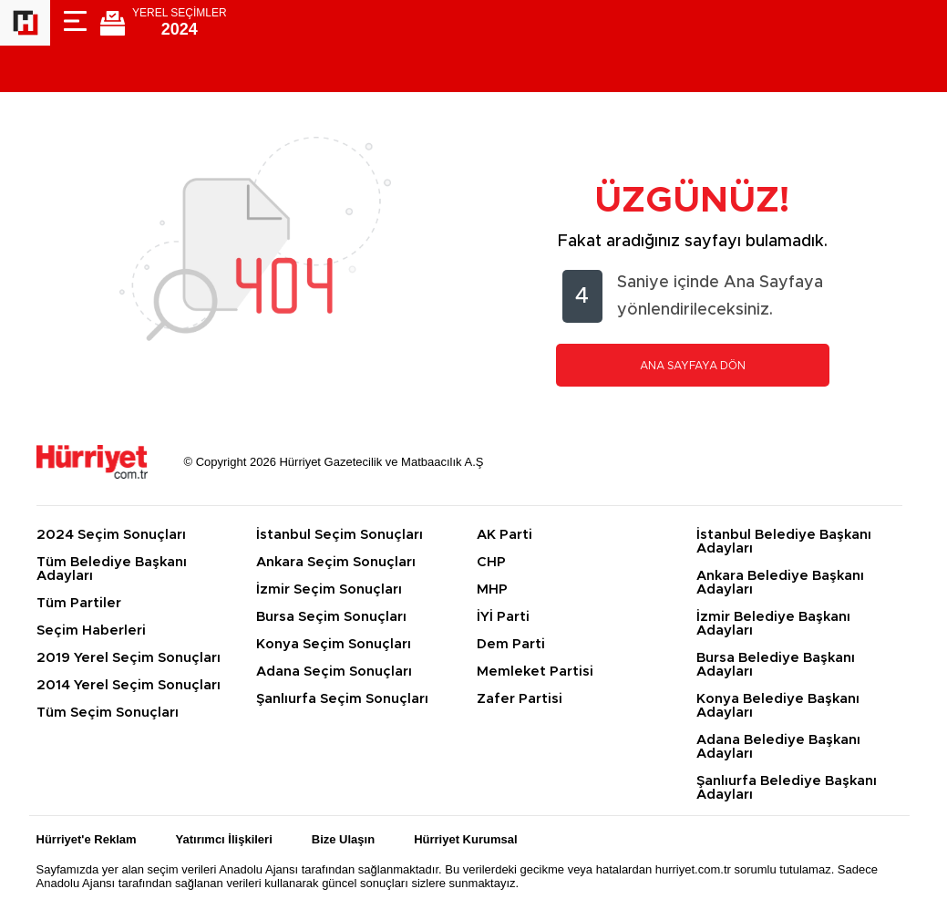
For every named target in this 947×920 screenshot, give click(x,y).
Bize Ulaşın (343, 839)
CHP (491, 562)
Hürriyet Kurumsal (465, 839)
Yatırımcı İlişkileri (224, 839)
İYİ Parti (503, 617)
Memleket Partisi (535, 671)
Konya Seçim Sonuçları (333, 644)
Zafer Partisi (519, 699)
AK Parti (504, 535)
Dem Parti (511, 644)
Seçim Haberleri (91, 630)
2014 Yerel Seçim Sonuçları (128, 685)
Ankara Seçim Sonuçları (336, 562)
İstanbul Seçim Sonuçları (339, 535)
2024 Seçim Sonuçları (111, 535)
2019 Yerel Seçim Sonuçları (128, 658)
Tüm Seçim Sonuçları (107, 712)
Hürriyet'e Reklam (86, 839)
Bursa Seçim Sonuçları (331, 617)
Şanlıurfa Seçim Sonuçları (342, 699)
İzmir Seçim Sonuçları (329, 589)
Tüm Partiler (78, 603)
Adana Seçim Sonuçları (334, 671)
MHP (492, 589)
